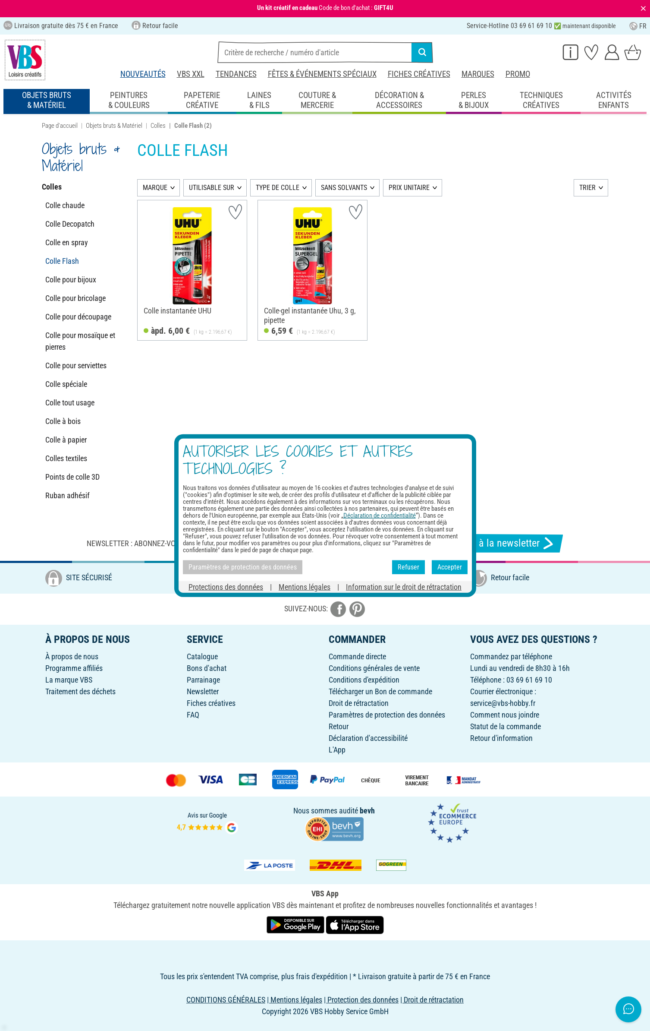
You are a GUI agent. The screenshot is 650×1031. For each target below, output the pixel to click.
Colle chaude (65, 205)
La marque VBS (68, 679)
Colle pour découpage (78, 316)
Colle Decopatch (69, 223)
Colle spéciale (66, 384)
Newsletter (203, 691)
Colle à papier (66, 439)
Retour (339, 726)
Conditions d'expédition (364, 679)
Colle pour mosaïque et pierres (80, 341)
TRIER (587, 187)
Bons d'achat (206, 668)
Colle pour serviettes (76, 365)
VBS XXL (190, 74)
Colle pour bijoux (70, 279)
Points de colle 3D (72, 476)
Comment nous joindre (504, 714)
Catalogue (202, 656)
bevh (367, 810)
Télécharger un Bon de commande (380, 691)
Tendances (236, 74)
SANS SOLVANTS (344, 187)
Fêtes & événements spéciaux (322, 74)
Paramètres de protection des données (387, 714)
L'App (337, 749)
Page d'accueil (60, 126)
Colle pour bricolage (75, 298)
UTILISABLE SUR (211, 187)
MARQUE (155, 187)
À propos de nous (71, 656)
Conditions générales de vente (374, 668)
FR (638, 26)
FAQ (193, 714)
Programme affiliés (74, 668)
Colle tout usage (69, 402)
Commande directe (357, 656)
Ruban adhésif (67, 495)
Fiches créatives (419, 74)
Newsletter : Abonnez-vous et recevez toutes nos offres (189, 543)
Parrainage (203, 679)
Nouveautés (143, 74)
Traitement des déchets (80, 691)
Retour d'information (501, 738)
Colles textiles (66, 458)
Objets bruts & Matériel (114, 126)
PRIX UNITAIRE (409, 187)
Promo (518, 74)
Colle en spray (66, 242)
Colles (158, 126)
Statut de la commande (505, 726)
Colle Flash (62, 261)
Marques (478, 74)
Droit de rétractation (359, 703)
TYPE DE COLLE (277, 187)
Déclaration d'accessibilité (368, 738)
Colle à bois (63, 421)
